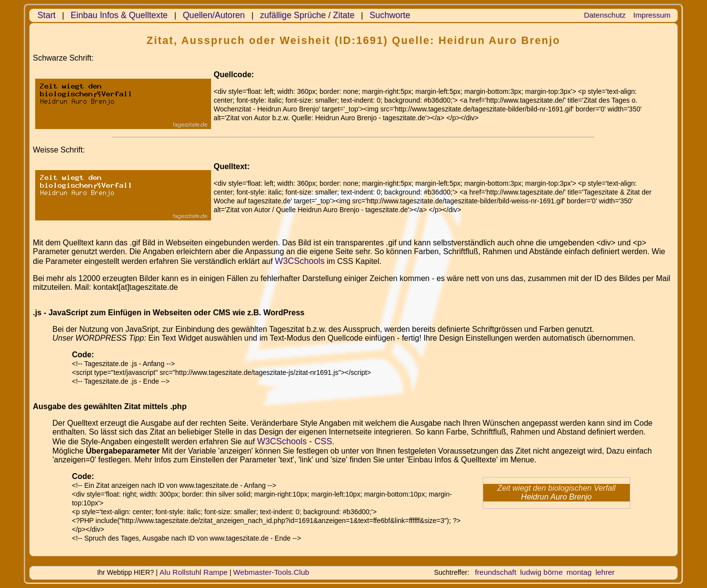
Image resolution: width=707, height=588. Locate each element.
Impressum (651, 15)
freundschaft (495, 572)
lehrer (605, 572)
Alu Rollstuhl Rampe (194, 572)
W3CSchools (300, 261)
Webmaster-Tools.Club (271, 572)
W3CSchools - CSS (294, 441)
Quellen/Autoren (214, 15)
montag (579, 572)
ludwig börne (541, 572)
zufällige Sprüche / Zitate (307, 15)
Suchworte (389, 15)
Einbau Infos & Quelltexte (119, 15)
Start (47, 15)
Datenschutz (605, 15)
